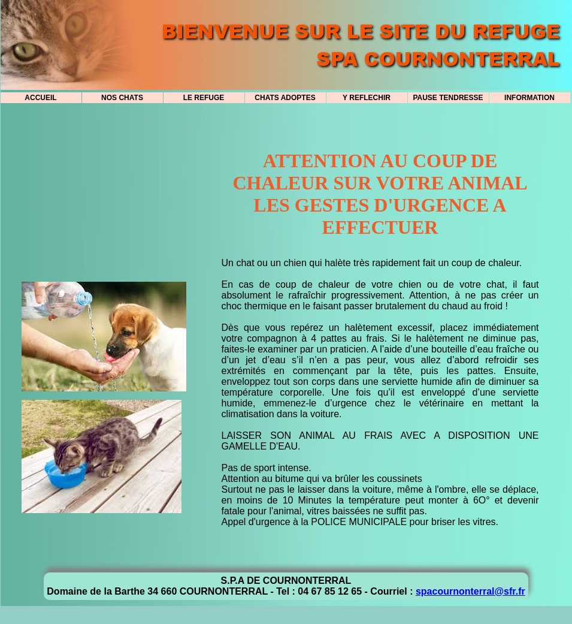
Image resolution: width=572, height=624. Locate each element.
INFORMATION (529, 98)
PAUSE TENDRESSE (448, 98)
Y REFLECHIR (367, 98)
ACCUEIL (40, 98)
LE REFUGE (204, 98)
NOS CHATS (122, 98)
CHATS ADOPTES (285, 98)
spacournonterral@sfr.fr (470, 591)
